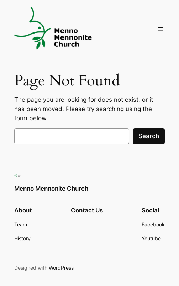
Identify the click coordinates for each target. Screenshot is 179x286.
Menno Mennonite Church (51, 188)
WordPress (61, 268)
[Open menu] (160, 29)
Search (148, 136)
